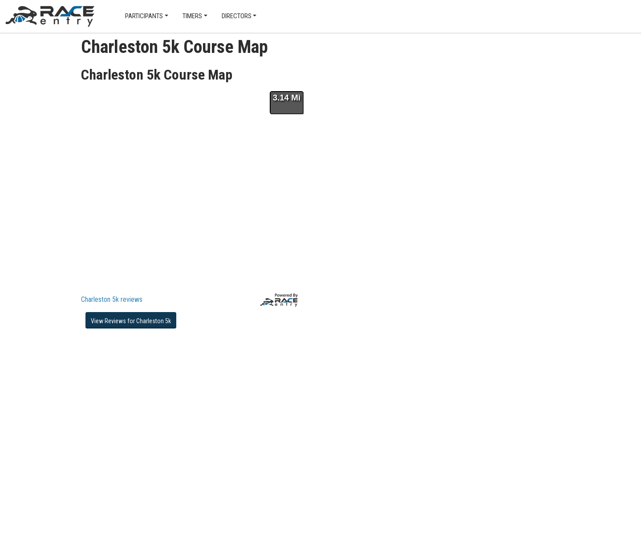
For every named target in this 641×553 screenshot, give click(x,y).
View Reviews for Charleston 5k (131, 321)
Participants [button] (144, 16)
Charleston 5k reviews (111, 299)
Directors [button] (237, 16)
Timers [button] (192, 16)
